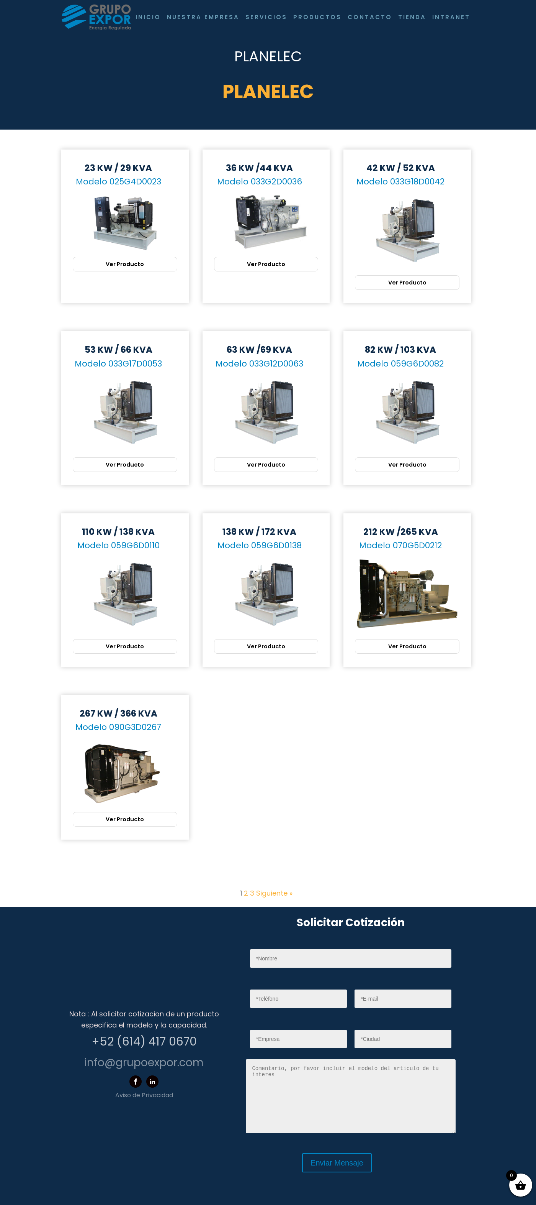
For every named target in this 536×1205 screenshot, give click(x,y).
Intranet (451, 17)
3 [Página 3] (252, 893)
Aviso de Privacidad (144, 1095)
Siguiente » (274, 893)
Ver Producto (125, 264)
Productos (317, 17)
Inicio (148, 17)
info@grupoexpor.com (144, 1062)
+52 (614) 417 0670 (144, 1042)
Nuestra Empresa (203, 17)
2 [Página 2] (246, 893)
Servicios (266, 17)
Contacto (370, 17)
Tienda (412, 17)
